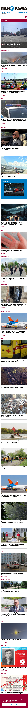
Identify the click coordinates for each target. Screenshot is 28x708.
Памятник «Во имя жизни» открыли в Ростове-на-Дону (13, 555)
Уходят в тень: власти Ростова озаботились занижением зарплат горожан (12, 623)
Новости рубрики (6, 559)
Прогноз (3, 202)
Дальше (22, 549)
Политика (4, 522)
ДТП (3, 154)
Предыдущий (5, 549)
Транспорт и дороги (6, 311)
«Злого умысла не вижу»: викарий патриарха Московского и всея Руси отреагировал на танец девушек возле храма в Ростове (14, 669)
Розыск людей (5, 429)
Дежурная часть (5, 50)
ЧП (2, 71)
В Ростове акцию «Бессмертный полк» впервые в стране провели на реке (13, 635)
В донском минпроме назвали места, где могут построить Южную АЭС (13, 578)
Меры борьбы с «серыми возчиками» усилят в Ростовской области (13, 567)
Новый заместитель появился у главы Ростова (13, 600)
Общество (4, 127)
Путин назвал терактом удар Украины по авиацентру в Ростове (12, 612)
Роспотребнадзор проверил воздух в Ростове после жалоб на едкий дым (13, 658)
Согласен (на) (14, 704)
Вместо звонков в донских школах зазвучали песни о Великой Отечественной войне (13, 646)
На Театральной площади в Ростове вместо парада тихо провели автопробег (14, 43)
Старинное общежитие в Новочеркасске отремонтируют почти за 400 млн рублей (12, 590)
